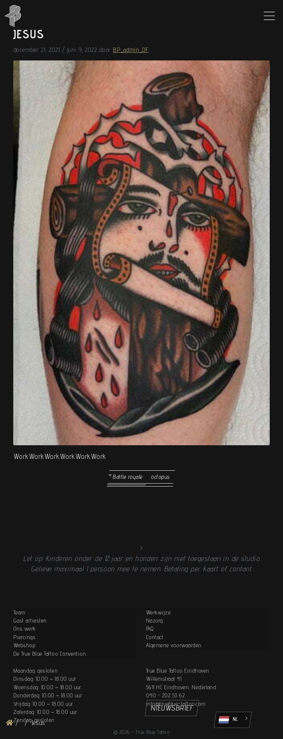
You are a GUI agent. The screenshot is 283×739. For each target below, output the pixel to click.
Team (19, 633)
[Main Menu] (269, 16)
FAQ (150, 650)
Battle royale (127, 476)
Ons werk (24, 650)
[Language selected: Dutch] (233, 720)
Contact (154, 658)
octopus (161, 476)
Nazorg (154, 642)
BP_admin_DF (131, 49)
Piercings (24, 658)
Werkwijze (158, 633)
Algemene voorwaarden (174, 666)
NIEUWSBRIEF (172, 708)
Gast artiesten (30, 642)
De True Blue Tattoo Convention (49, 675)
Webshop (24, 666)
